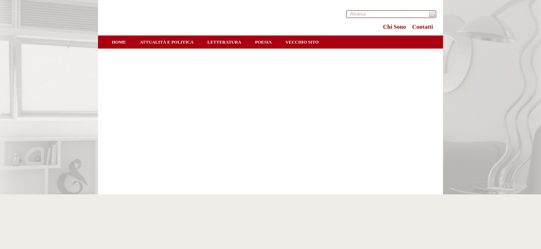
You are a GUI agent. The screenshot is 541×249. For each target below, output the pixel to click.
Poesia (263, 42)
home (119, 42)
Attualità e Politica (167, 42)
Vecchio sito (301, 42)
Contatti (422, 27)
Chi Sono (394, 27)
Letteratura (224, 42)
